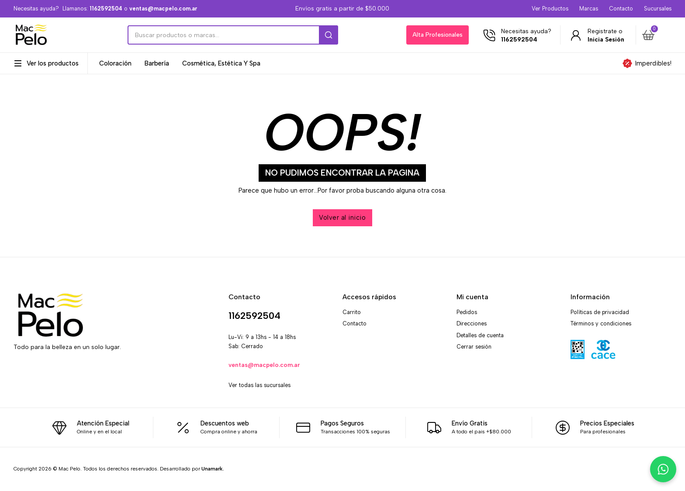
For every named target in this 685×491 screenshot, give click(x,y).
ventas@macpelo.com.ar (264, 364)
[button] (655, 35)
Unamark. (212, 469)
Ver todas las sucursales (259, 385)
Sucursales (657, 8)
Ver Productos (550, 8)
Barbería (157, 63)
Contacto (621, 8)
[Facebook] (21, 374)
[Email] (77, 374)
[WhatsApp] (58, 374)
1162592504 (254, 315)
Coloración (115, 63)
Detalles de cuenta (480, 335)
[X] (40, 374)
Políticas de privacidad (600, 312)
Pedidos (467, 312)
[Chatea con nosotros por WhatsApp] (663, 469)
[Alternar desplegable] (18, 63)
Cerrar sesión (474, 346)
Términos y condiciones (601, 323)
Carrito (351, 312)
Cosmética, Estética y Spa (221, 63)
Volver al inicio (342, 217)
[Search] (233, 35)
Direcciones (472, 323)
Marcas (588, 8)
